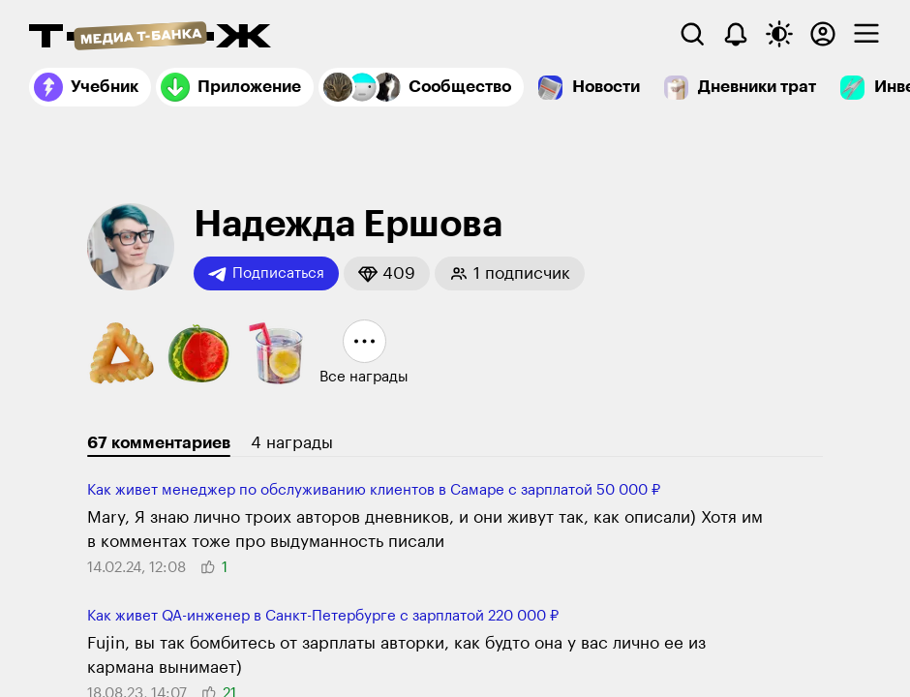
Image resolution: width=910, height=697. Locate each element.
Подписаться (266, 274)
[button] (387, 273)
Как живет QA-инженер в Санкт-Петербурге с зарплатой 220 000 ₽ (323, 616)
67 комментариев (158, 443)
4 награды (292, 443)
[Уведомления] (735, 33)
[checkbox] (866, 33)
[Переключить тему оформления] (779, 33)
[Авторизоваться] (822, 33)
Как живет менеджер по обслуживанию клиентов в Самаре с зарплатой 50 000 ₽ (373, 490)
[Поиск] (692, 33)
